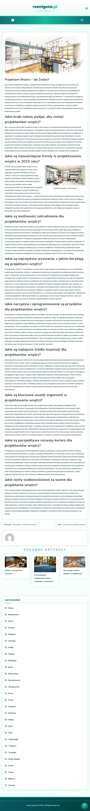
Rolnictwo (12, 713)
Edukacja (11, 634)
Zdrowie (11, 785)
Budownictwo (13, 615)
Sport (10, 726)
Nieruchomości (14, 680)
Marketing (12, 661)
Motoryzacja (13, 674)
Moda (10, 667)
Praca (10, 693)
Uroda (10, 766)
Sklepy (10, 720)
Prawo (10, 700)
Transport (12, 746)
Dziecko (11, 628)
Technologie (13, 739)
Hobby (10, 647)
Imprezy (11, 654)
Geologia (11, 641)
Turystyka (12, 752)
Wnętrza (11, 779)
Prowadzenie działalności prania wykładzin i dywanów (43, 578)
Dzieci (10, 621)
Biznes (11, 608)
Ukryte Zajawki (14, 759)
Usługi (10, 772)
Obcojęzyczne (13, 687)
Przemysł (12, 706)
